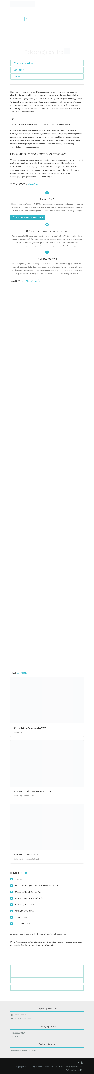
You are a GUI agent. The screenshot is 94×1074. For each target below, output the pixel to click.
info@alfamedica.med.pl (24, 1018)
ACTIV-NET (59, 1067)
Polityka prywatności (74, 1067)
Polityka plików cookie (74, 1070)
